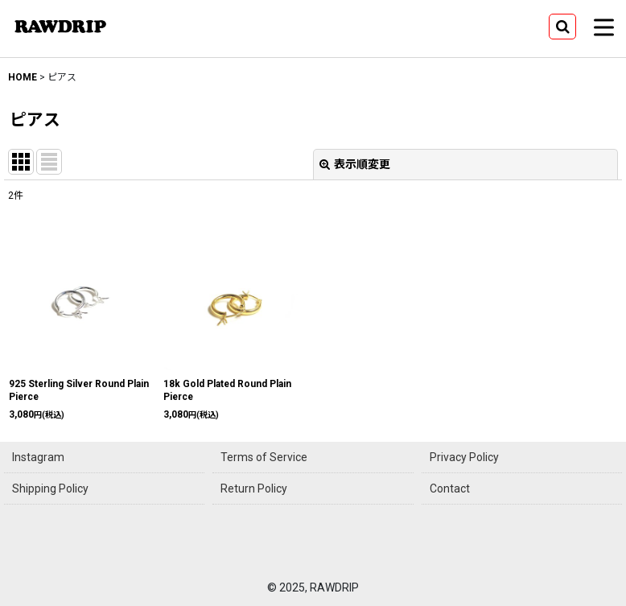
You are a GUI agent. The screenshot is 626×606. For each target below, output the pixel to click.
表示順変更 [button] (354, 164)
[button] (562, 26)
